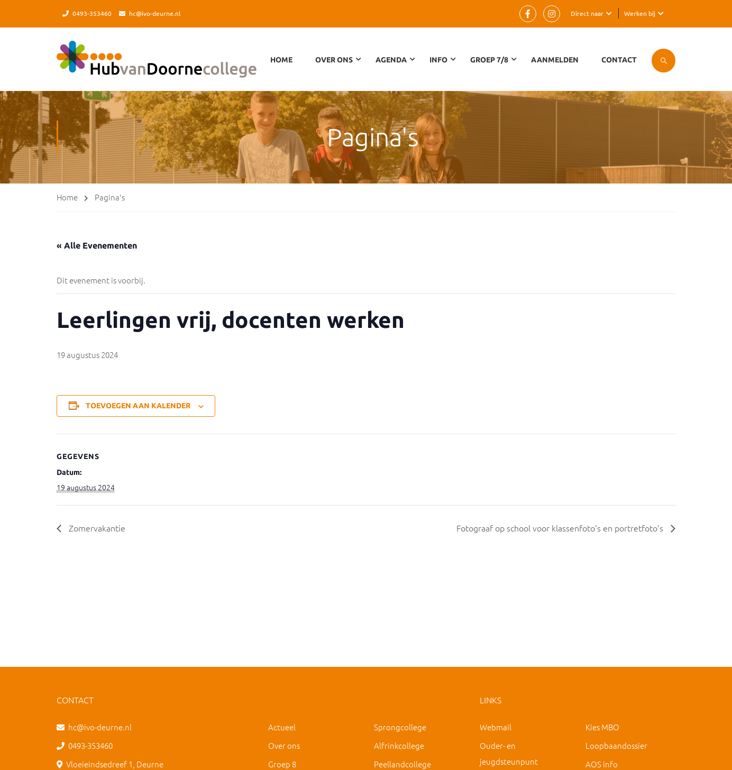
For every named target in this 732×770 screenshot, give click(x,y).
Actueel (282, 726)
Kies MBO (602, 726)
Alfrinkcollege (399, 745)
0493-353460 (92, 13)
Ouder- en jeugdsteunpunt (509, 753)
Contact (619, 60)
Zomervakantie (96, 528)
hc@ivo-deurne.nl (154, 13)
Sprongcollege (400, 726)
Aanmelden (555, 60)
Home (281, 60)
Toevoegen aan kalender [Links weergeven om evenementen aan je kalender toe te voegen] (138, 405)
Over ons (284, 745)
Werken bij (639, 13)
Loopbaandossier (616, 745)
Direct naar (587, 13)
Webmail (495, 726)
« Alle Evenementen (97, 245)
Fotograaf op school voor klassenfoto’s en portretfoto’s (560, 528)
